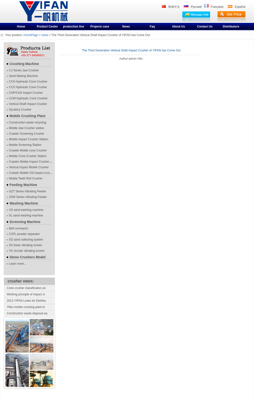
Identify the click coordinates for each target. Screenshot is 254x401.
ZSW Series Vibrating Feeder (28, 197)
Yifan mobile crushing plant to (26, 307)
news (44, 35)
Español (240, 7)
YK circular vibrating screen (26, 250)
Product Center (47, 26)
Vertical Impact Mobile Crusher (29, 167)
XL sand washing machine (26, 215)
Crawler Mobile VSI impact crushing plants (36, 173)
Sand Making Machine (23, 76)
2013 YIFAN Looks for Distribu (26, 300)
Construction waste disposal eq (27, 313)
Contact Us (204, 26)
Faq (152, 26)
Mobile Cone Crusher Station (27, 156)
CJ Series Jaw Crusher (24, 70)
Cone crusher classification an (26, 288)
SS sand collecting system (26, 239)
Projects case (99, 26)
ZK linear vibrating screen (25, 245)
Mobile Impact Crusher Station (28, 139)
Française (217, 7)
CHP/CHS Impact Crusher (26, 92)
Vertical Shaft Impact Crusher (28, 104)
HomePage (31, 35)
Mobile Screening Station (25, 145)
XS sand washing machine (26, 210)
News (126, 26)
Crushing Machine (24, 64)
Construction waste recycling (27, 122)
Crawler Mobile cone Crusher (28, 150)
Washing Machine (23, 203)
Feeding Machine (23, 185)
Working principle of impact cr (26, 294)
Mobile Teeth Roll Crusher (26, 178)
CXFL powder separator (24, 234)
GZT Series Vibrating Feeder (27, 191)
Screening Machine (25, 222)
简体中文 (174, 7)
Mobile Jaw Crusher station (26, 128)
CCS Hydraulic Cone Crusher (28, 87)
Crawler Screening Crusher (26, 133)
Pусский (196, 7)
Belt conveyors (18, 228)
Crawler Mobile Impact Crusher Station (34, 161)
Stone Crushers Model (27, 257)
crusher (27, 15)
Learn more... (17, 263)
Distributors (231, 26)
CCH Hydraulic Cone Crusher (28, 81)
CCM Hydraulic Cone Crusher (28, 98)
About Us (178, 26)
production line (73, 26)
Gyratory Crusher (20, 109)
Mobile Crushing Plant (27, 116)
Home (21, 26)
